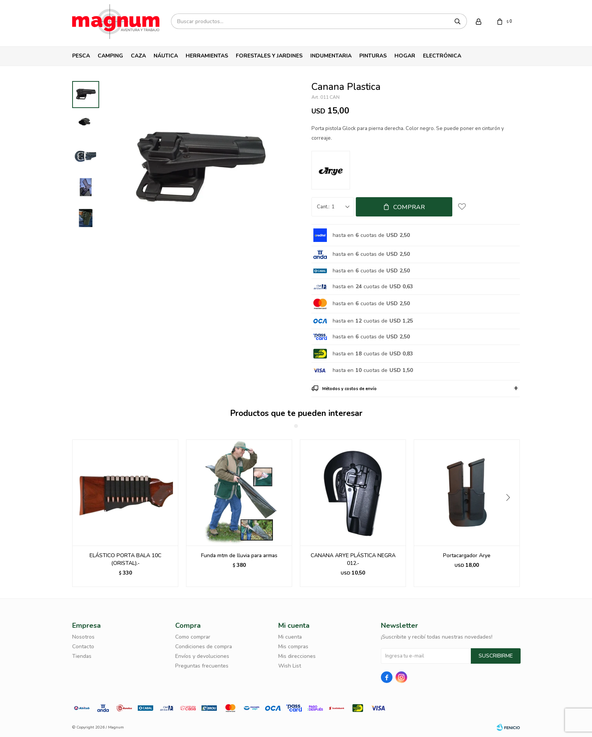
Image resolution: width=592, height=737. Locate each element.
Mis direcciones (297, 656)
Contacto (83, 646)
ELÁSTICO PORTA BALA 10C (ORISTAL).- (125, 559)
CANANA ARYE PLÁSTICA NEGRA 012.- (353, 559)
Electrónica (442, 55)
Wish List (289, 665)
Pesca (81, 55)
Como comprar (192, 637)
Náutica (166, 55)
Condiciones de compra (203, 646)
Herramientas (207, 55)
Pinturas (373, 55)
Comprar (409, 207)
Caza (138, 55)
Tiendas (81, 656)
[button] (511, 513)
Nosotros (83, 637)
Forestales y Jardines (269, 55)
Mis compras (293, 646)
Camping (110, 55)
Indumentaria (331, 55)
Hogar (404, 55)
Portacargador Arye (467, 555)
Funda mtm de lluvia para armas (239, 555)
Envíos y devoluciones (202, 656)
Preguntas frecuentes (201, 665)
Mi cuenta (290, 637)
